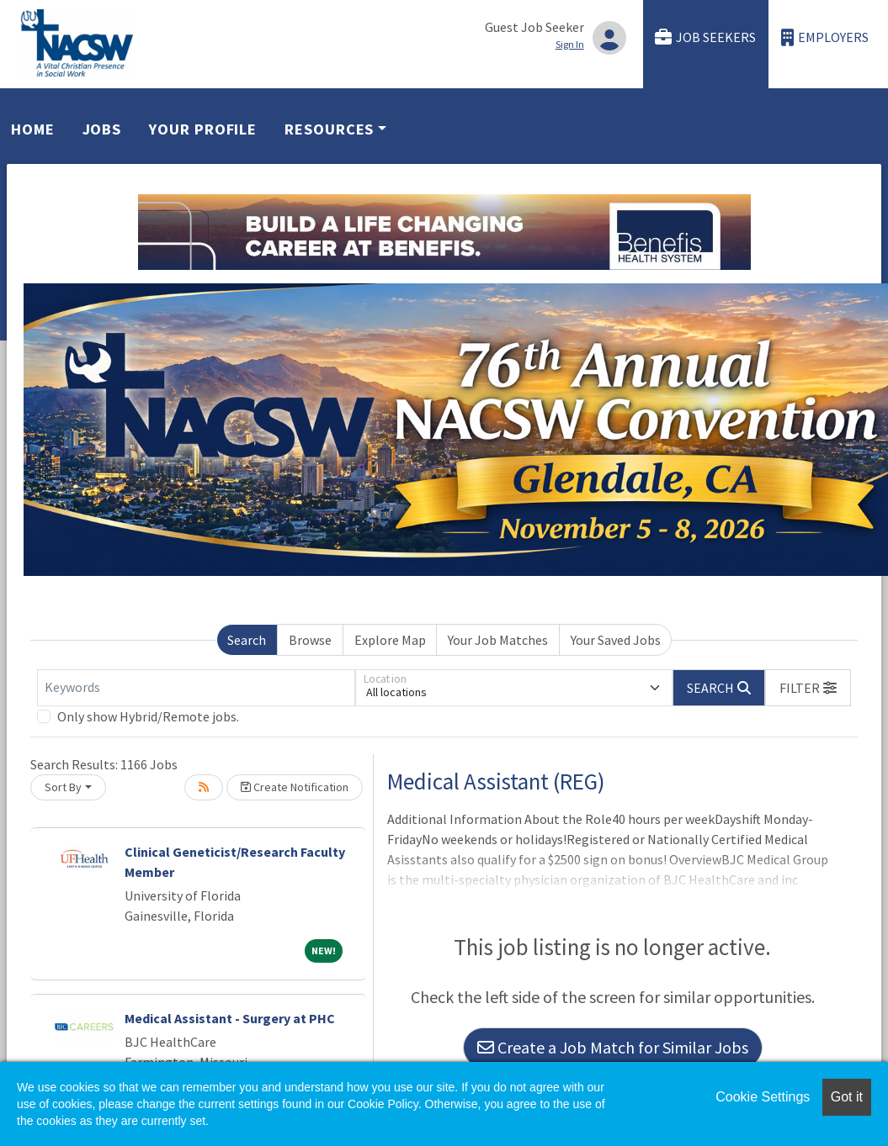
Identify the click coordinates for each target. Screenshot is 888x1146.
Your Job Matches (498, 639)
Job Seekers (705, 37)
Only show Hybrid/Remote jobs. (148, 716)
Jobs (102, 129)
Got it (847, 1097)
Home (33, 129)
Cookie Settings (762, 1097)
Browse (310, 639)
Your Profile (203, 129)
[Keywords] (196, 687)
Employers (825, 37)
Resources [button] (329, 129)
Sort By (63, 787)
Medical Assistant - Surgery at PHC (230, 1018)
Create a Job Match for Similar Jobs (612, 1047)
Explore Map (390, 639)
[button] (808, 687)
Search (246, 639)
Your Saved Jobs (616, 639)
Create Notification (294, 787)
